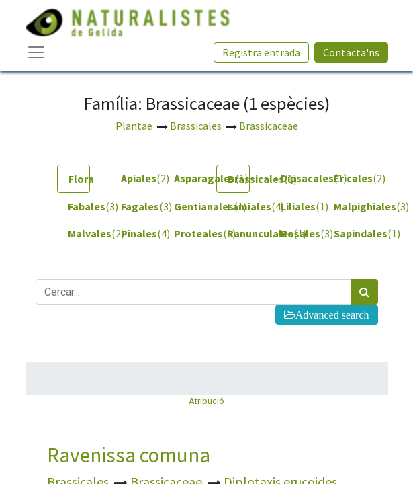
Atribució (206, 401)
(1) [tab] (185, 178)
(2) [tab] (132, 178)
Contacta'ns (351, 52)
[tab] (73, 179)
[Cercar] (364, 292)
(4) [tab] (238, 206)
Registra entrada (261, 52)
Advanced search (332, 314)
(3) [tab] (79, 206)
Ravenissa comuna (128, 455)
